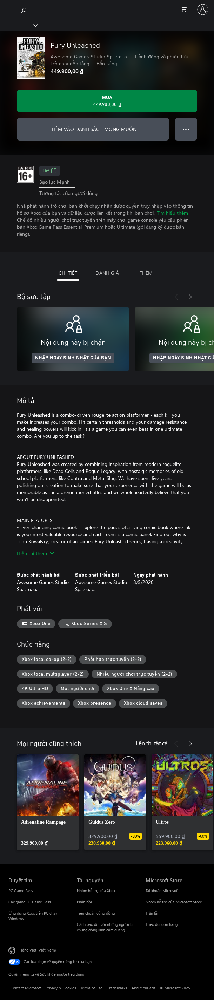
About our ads (143, 988)
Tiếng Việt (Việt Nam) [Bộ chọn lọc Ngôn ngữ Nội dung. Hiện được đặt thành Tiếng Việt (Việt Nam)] (37, 949)
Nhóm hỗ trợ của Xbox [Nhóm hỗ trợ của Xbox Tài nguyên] (96, 890)
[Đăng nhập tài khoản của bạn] (202, 9)
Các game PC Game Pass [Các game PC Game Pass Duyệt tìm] (29, 902)
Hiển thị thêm (35, 553)
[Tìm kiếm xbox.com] (25, 9)
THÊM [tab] (146, 273)
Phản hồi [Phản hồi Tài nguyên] (84, 902)
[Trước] (176, 297)
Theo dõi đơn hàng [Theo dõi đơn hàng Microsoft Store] (162, 924)
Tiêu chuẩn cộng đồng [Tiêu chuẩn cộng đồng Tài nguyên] (96, 913)
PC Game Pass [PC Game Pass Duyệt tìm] (20, 890)
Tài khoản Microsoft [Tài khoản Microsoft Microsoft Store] (162, 890)
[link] (48, 802)
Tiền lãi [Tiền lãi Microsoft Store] (152, 913)
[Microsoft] (106, 5)
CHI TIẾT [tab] (68, 273)
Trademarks (117, 988)
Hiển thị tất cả (150, 743)
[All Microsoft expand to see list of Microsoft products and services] (8, 9)
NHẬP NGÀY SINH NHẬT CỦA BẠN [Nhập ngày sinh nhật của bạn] (73, 358)
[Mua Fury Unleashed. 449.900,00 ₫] (107, 101)
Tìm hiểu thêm (172, 212)
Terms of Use (91, 988)
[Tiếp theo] (190, 297)
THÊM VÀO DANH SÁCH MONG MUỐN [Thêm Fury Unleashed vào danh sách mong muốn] (92, 129)
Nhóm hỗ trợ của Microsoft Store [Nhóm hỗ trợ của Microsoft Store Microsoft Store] (174, 902)
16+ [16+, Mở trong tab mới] (49, 171)
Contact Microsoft (26, 988)
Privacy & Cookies (61, 988)
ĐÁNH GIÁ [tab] (107, 273)
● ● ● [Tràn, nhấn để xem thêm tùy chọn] (186, 129)
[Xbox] (18, 25)
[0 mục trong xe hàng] (186, 9)
